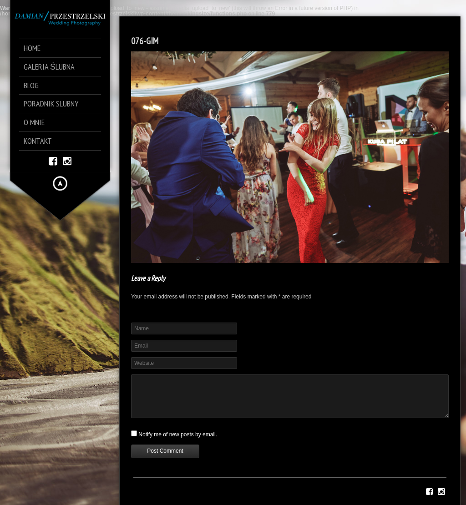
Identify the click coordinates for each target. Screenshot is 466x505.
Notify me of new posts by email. (177, 434)
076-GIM (144, 41)
